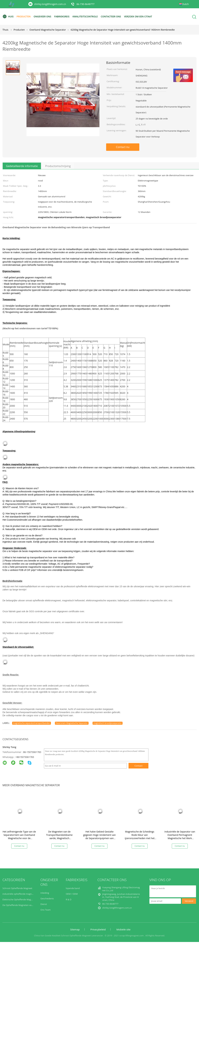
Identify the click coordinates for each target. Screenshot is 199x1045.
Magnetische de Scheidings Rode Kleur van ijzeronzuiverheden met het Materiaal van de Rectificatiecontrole (139, 838)
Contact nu (122, 147)
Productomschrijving (57, 166)
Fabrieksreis (62, 16)
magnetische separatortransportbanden (31, 723)
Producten (24, 16)
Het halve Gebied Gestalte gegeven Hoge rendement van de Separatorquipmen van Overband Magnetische (99, 836)
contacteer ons (111, 16)
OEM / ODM (72, 893)
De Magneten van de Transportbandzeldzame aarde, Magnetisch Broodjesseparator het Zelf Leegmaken (59, 838)
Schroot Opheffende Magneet (17, 888)
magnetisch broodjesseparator (107, 723)
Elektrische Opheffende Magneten (19, 899)
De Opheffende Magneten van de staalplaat (24, 905)
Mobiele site (123, 929)
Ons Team (45, 909)
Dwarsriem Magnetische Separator (72, 723)
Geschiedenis (47, 898)
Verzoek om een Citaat (139, 16)
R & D (68, 899)
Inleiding (44, 892)
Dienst (43, 904)
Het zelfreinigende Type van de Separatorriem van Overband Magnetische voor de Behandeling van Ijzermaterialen (19, 838)
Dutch (185, 4)
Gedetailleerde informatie (22, 166)
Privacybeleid (98, 929)
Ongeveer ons (43, 16)
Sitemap (75, 929)
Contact (138, 765)
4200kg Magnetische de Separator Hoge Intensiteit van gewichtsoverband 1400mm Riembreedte (122, 29)
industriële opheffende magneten (19, 893)
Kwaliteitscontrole (85, 16)
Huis (8, 16)
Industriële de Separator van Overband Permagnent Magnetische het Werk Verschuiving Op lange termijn (180, 836)
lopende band (73, 888)
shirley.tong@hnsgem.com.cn (50, 4)
